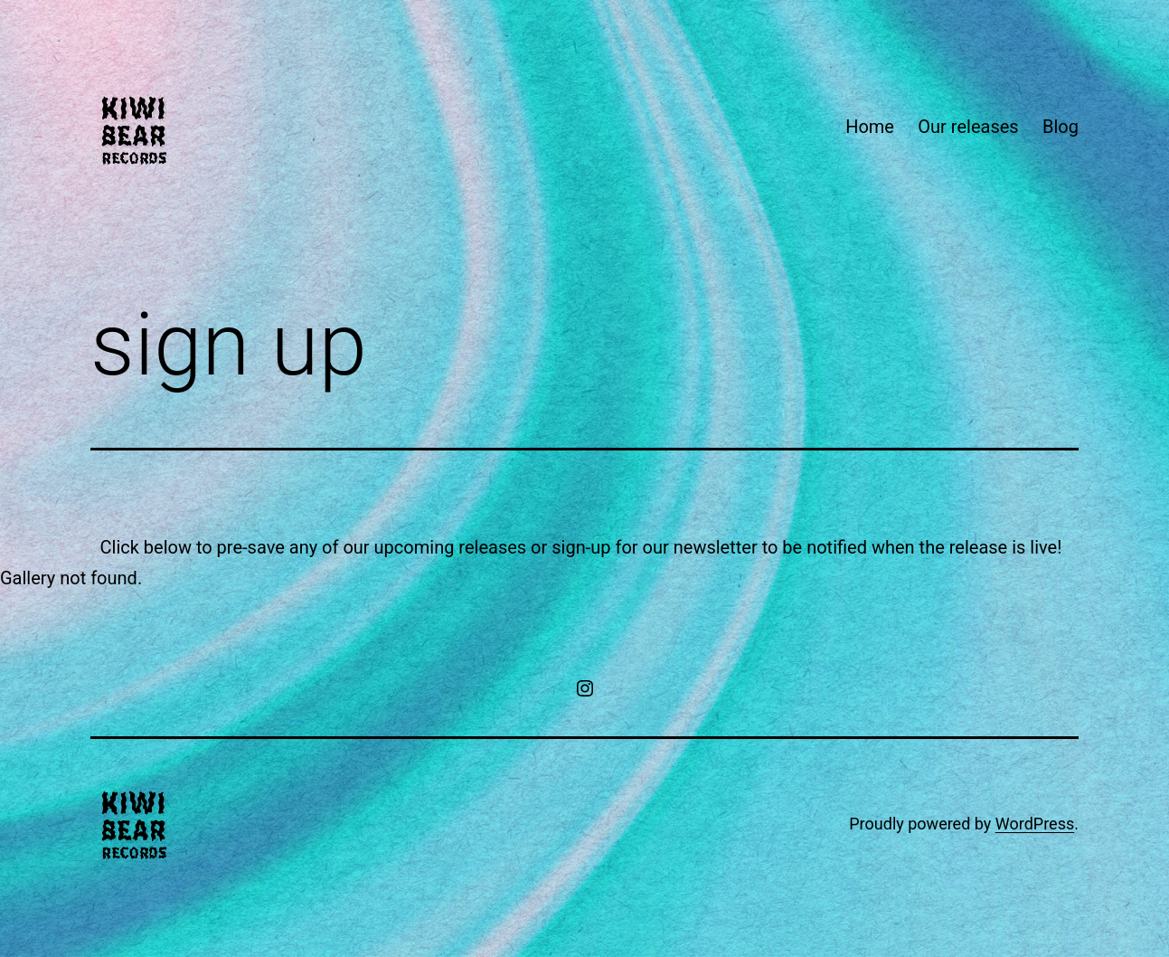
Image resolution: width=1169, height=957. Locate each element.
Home (869, 126)
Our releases (968, 126)
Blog (1060, 126)
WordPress (1034, 823)
